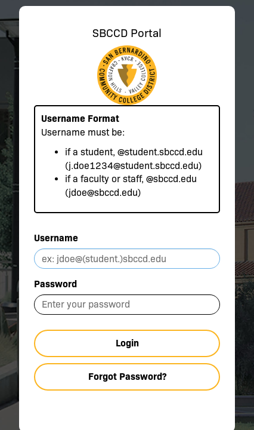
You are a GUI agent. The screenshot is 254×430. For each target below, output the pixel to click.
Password (55, 284)
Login (127, 343)
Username (56, 238)
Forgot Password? (127, 376)
